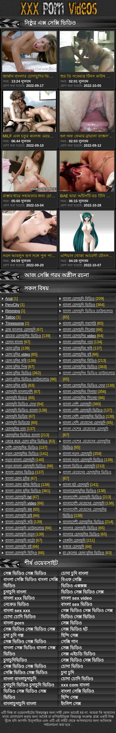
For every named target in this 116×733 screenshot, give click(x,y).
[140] (24, 460)
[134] (82, 342)
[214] (88, 522)
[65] (21, 354)
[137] (20, 429)
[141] (26, 453)
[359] (82, 453)
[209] (83, 298)
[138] (26, 410)
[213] (27, 435)
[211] (79, 540)
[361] (27, 491)
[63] (19, 385)
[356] (84, 391)
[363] (85, 367)
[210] (84, 466)
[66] (30, 379)
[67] (24, 329)
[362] (23, 373)
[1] (11, 298)
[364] (84, 305)
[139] (27, 336)
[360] (82, 404)
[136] (88, 503)
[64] (24, 404)
